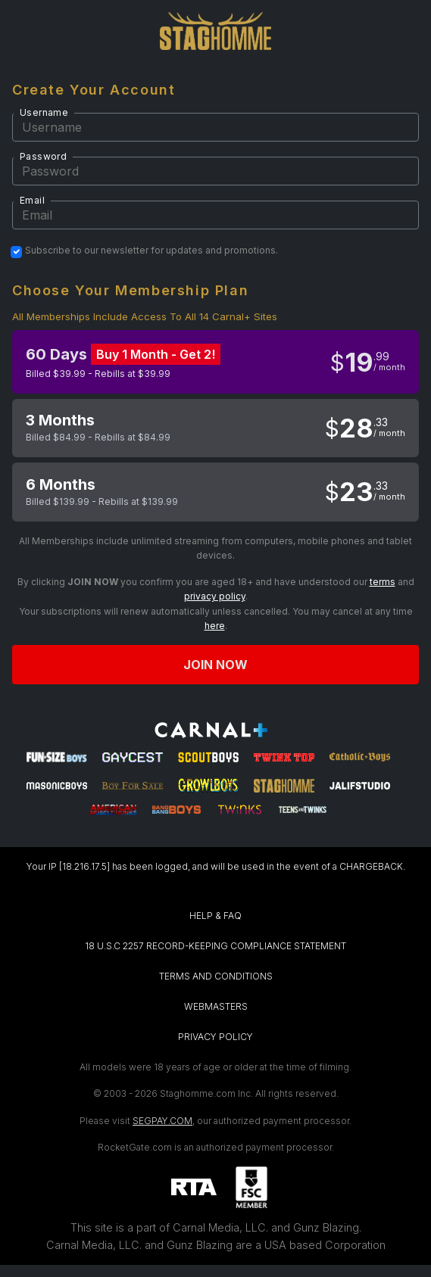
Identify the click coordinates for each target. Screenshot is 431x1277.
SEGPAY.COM (162, 1120)
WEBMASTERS (216, 1006)
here (215, 625)
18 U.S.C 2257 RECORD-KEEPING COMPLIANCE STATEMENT (215, 946)
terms (382, 581)
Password (43, 156)
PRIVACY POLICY (215, 1036)
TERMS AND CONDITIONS (216, 976)
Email (32, 200)
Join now (215, 664)
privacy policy (214, 596)
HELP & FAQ (215, 915)
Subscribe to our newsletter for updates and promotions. (151, 250)
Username (44, 112)
